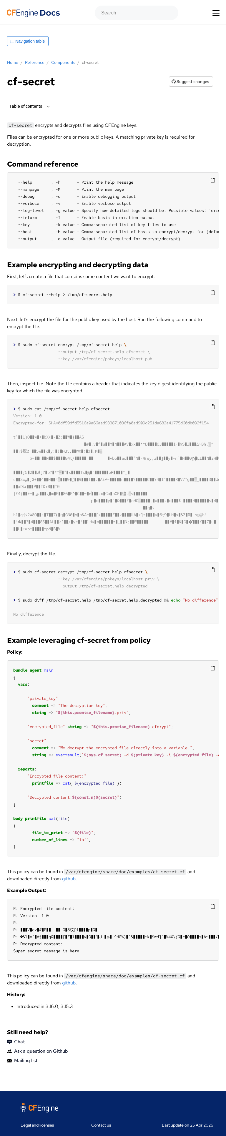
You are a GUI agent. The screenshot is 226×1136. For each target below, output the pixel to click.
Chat (16, 1041)
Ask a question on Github (37, 1051)
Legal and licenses (37, 1125)
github (69, 879)
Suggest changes (190, 81)
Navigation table (27, 41)
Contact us (101, 1125)
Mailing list (22, 1060)
